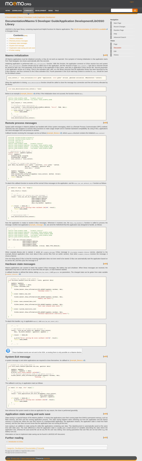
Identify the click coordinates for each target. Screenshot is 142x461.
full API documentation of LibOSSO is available (90, 29)
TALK (57, 10)
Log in (132, 2)
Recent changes (119, 27)
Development (40, 10)
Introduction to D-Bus (15, 440)
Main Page (117, 23)
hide (25, 35)
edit (105, 55)
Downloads (17, 10)
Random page (119, 30)
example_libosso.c (27, 93)
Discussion (117, 48)
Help (115, 34)
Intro (8, 10)
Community (28, 10)
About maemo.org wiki (28, 457)
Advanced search (120, 37)
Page (115, 44)
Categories (10, 447)
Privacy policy (16, 457)
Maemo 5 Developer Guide (27, 17)
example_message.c (37, 224)
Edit (115, 51)
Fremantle (40, 447)
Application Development (46, 17)
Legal (8, 457)
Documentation (11, 17)
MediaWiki (47, 457)
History (116, 55)
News (50, 10)
